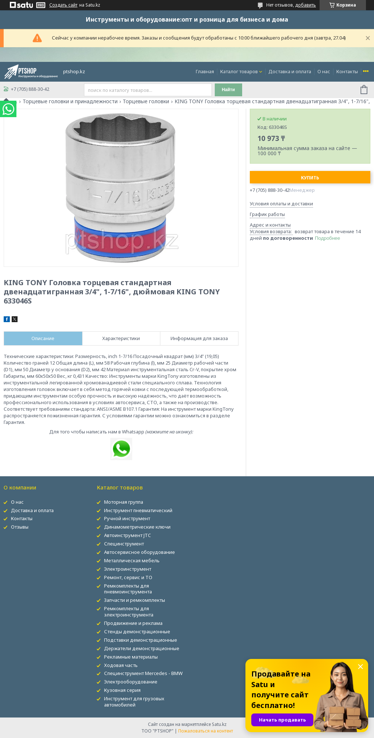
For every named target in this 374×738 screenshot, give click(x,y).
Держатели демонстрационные (141, 648)
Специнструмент (124, 543)
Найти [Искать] (228, 89)
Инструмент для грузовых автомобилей (134, 701)
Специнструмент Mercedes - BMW (143, 673)
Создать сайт (63, 5)
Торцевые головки (146, 101)
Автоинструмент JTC (127, 535)
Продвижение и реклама (133, 623)
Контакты (347, 71)
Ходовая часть (121, 665)
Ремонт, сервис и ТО (128, 577)
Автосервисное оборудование (139, 552)
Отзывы (19, 526)
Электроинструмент (127, 569)
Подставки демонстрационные (140, 640)
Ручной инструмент (127, 518)
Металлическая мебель (132, 560)
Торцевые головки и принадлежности (70, 101)
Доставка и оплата (289, 71)
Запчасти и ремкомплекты (134, 600)
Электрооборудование (130, 681)
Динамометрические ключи (137, 526)
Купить (310, 178)
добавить (305, 5)
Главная (205, 71)
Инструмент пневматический (138, 510)
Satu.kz (219, 724)
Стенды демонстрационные (137, 631)
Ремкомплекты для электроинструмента (128, 611)
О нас (323, 71)
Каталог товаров (239, 71)
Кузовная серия (122, 690)
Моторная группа (123, 502)
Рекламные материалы (131, 656)
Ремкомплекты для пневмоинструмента (128, 588)
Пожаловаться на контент (205, 731)
